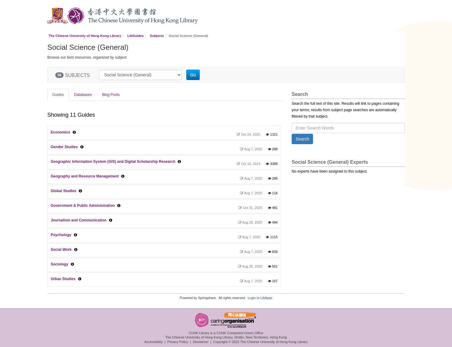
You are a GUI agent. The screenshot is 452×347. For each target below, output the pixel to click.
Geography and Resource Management (85, 176)
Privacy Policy (177, 342)
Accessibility (153, 342)
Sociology (59, 264)
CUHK (57, 16)
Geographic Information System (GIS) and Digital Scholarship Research (113, 161)
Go (193, 74)
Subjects (157, 36)
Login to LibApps (260, 298)
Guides (58, 95)
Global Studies (63, 191)
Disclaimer (200, 342)
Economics (60, 132)
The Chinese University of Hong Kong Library (85, 36)
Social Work (61, 249)
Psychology (61, 235)
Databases (83, 95)
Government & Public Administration (83, 205)
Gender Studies (64, 147)
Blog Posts (110, 95)
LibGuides (135, 36)
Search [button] (302, 139)
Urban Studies (63, 279)
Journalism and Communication (79, 220)
